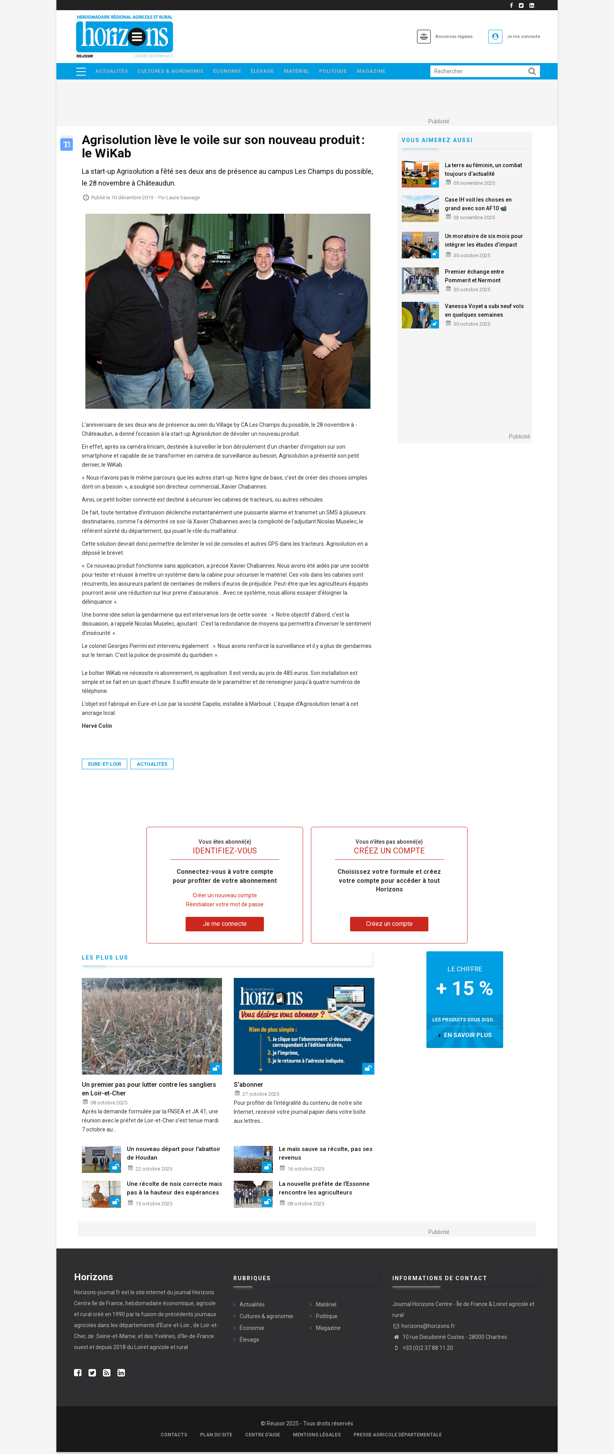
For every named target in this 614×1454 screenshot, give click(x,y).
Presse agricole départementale (398, 1437)
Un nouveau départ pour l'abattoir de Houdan (173, 1155)
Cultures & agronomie (173, 72)
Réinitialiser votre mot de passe (225, 907)
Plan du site (216, 1437)
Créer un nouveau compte (225, 898)
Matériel (305, 72)
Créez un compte (389, 926)
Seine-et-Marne (115, 1338)
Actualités (112, 72)
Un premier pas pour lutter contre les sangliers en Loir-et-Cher (149, 1091)
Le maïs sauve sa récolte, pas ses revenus (325, 1155)
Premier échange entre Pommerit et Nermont (474, 278)
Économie (231, 72)
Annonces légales (436, 36)
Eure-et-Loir (104, 766)
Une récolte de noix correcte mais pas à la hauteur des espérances (174, 1190)
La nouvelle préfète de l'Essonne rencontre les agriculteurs (324, 1190)
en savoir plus (468, 1037)
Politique (343, 72)
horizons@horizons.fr (423, 1328)
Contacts (174, 1437)
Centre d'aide (262, 1437)
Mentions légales (317, 1437)
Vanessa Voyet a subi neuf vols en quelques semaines (484, 312)
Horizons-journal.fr (97, 1294)
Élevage (268, 72)
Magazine (382, 72)
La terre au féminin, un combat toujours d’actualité (483, 171)
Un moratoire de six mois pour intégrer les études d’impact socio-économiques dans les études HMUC (484, 251)
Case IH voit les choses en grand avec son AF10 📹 (478, 205)
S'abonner (248, 1087)
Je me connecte (518, 36)
